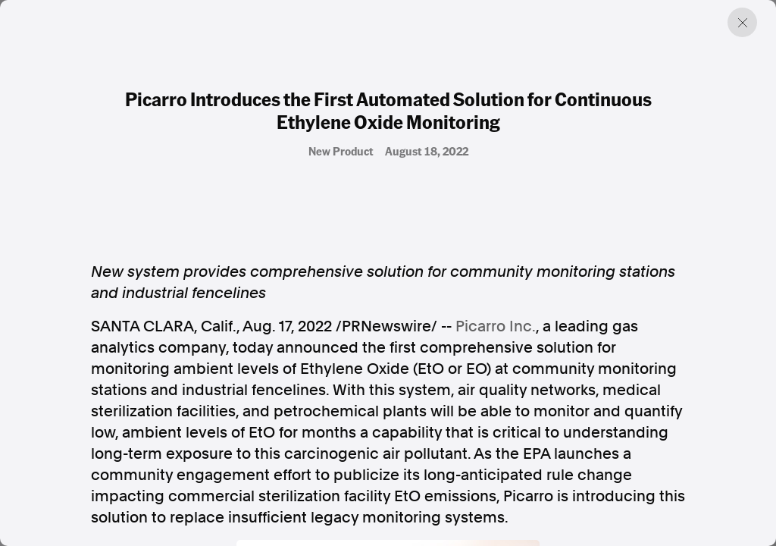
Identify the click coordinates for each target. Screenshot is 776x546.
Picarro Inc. (495, 326)
